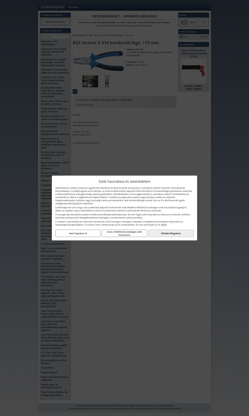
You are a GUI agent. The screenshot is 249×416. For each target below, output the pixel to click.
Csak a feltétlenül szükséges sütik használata (124, 233)
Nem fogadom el (78, 233)
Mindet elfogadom (171, 233)
